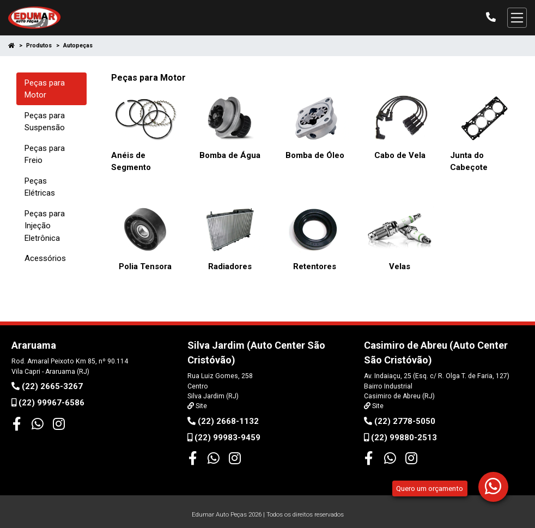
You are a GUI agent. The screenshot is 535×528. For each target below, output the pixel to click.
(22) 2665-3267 (47, 386)
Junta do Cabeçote (469, 161)
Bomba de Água (229, 155)
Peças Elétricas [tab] (40, 187)
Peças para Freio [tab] (45, 154)
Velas (399, 266)
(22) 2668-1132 (223, 421)
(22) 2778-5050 (399, 421)
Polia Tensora (145, 266)
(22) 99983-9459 (223, 437)
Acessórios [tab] (45, 258)
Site (200, 406)
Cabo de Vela (399, 155)
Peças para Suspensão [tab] (45, 122)
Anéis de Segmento (131, 161)
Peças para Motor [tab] (45, 89)
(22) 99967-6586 (47, 403)
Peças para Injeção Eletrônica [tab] (45, 226)
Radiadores (230, 266)
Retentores (314, 266)
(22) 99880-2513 (400, 437)
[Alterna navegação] (517, 17)
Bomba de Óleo (314, 155)
